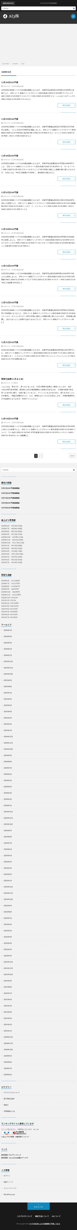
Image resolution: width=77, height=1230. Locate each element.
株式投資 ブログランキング (11, 1155)
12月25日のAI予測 (9, 192)
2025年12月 (8, 661)
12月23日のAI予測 (9, 266)
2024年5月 (8, 780)
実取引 (16, 383)
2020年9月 (8, 1056)
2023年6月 (8, 849)
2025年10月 (8, 674)
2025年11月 (8, 668)
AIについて (56, 1216)
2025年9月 (8, 680)
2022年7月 (8, 918)
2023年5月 (8, 856)
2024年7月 (8, 768)
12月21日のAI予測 (9, 342)
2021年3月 (8, 1018)
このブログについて (24, 1216)
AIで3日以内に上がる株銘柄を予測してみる (45, 1224)
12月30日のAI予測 (9, 82)
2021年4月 (8, 1012)
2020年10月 (8, 1050)
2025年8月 (8, 686)
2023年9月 (8, 830)
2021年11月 (8, 968)
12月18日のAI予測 (9, 418)
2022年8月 (8, 912)
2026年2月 (8, 649)
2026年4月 (8, 636)
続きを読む (67, 105)
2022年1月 (8, 956)
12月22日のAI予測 (9, 302)
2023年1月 (8, 881)
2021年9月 (8, 981)
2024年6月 (8, 774)
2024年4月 (8, 787)
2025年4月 (8, 711)
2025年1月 (8, 730)
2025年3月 (8, 718)
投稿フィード (8, 1182)
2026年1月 (8, 655)
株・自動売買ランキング (20, 1137)
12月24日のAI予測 (9, 229)
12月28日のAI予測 (9, 155)
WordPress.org (9, 1194)
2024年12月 (8, 737)
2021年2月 (8, 1024)
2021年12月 (8, 962)
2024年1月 (8, 805)
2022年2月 (8, 949)
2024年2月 (8, 799)
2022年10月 (8, 899)
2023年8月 (8, 837)
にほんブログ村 (6, 1137)
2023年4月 (8, 862)
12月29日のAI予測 (9, 119)
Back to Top (38, 1207)
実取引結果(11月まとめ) (12, 379)
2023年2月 (8, 874)
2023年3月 (8, 868)
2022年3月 (8, 943)
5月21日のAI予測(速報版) (10, 498)
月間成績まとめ (9, 1111)
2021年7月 (8, 993)
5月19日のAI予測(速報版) (10, 508)
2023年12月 (8, 812)
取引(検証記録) (19, 86)
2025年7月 (8, 693)
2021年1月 (8, 1031)
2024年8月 (8, 762)
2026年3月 (8, 643)
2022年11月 (8, 893)
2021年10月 (8, 974)
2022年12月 (8, 887)
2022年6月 (8, 924)
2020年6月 (8, 1075)
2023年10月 (8, 824)
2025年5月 (8, 705)
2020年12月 (8, 1037)
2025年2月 (8, 724)
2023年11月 (8, 818)
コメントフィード (10, 1188)
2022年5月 (8, 931)
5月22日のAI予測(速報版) (10, 493)
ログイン (7, 1176)
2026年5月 (8, 630)
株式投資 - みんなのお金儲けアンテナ (14, 1158)
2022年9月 (8, 906)
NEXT (72, 456)
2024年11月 (8, 743)
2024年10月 (8, 749)
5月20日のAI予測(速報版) (10, 503)
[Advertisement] (38, 42)
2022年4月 (8, 937)
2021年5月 (8, 1006)
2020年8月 (8, 1062)
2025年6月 (8, 699)
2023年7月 (8, 843)
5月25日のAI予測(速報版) (10, 488)
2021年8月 (8, 987)
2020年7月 (8, 1068)
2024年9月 (8, 755)
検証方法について (42, 1216)
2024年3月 (8, 793)
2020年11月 (8, 1043)
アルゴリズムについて (12, 1092)
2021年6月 (8, 999)
